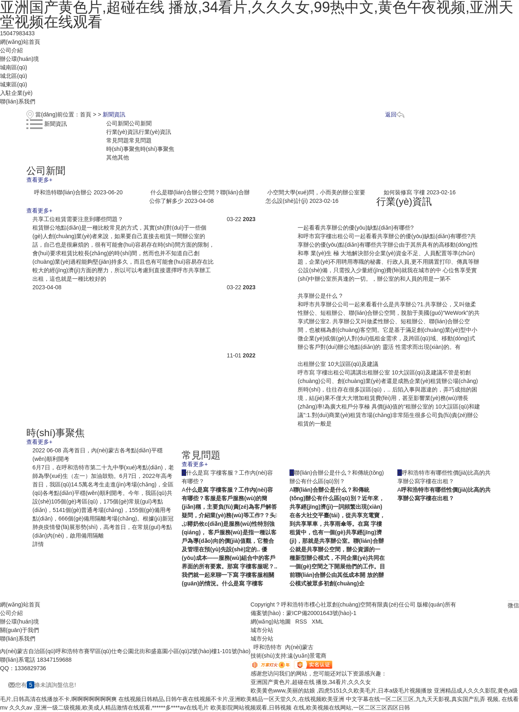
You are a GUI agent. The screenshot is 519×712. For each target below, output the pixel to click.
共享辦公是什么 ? (320, 296)
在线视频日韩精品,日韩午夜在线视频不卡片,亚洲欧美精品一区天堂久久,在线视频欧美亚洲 (231, 699)
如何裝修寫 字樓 (404, 192)
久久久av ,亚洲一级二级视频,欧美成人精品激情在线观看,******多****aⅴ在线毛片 (109, 707)
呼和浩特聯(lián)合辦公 (63, 192)
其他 (117, 157)
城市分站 (262, 638)
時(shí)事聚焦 (140, 149)
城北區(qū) (13, 76)
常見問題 (129, 140)
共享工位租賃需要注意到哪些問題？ (77, 219)
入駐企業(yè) (16, 93)
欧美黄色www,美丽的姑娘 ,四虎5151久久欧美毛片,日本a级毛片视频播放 (341, 690)
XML (318, 621)
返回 (394, 114)
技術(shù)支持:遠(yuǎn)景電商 (289, 655)
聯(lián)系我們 (17, 101)
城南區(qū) (13, 67)
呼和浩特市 (267, 647)
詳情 (38, 544)
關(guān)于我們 (19, 630)
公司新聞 (129, 123)
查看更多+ (39, 179)
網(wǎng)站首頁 (20, 42)
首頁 (85, 114)
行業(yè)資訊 (138, 132)
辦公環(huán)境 (19, 59)
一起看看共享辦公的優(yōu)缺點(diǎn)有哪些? (356, 227)
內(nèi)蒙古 (299, 647)
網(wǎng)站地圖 (271, 621)
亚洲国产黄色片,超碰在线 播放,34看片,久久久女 (311, 682)
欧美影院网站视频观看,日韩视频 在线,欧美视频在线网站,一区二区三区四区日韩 (310, 707)
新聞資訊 (114, 114)
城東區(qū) (13, 84)
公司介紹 (11, 50)
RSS (301, 621)
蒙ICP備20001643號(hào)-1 (321, 613)
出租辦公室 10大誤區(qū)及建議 (338, 364)
